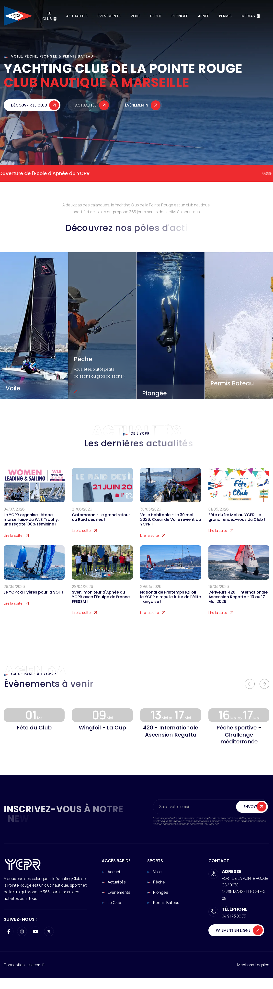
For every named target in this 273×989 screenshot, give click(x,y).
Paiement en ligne (233, 930)
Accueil (114, 871)
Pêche (156, 16)
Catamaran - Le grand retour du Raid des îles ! (101, 525)
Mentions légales (253, 964)
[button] (250, 684)
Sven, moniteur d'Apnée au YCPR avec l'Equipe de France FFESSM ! (101, 605)
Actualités (77, 16)
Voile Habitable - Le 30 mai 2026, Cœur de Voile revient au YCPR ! (170, 528)
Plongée (179, 16)
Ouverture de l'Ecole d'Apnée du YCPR (52, 173)
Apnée (203, 16)
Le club (114, 902)
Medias (248, 16)
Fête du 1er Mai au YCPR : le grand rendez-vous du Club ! (236, 525)
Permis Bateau (232, 383)
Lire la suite (13, 544)
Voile (135, 16)
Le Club (47, 16)
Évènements (109, 16)
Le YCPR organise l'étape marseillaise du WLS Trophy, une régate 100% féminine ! (31, 528)
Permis (225, 16)
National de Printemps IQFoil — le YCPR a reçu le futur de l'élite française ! (170, 605)
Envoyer (251, 815)
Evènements (119, 892)
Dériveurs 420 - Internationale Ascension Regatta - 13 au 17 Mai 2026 (238, 605)
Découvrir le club (29, 108)
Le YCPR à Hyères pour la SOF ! (33, 600)
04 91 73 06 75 (234, 916)
